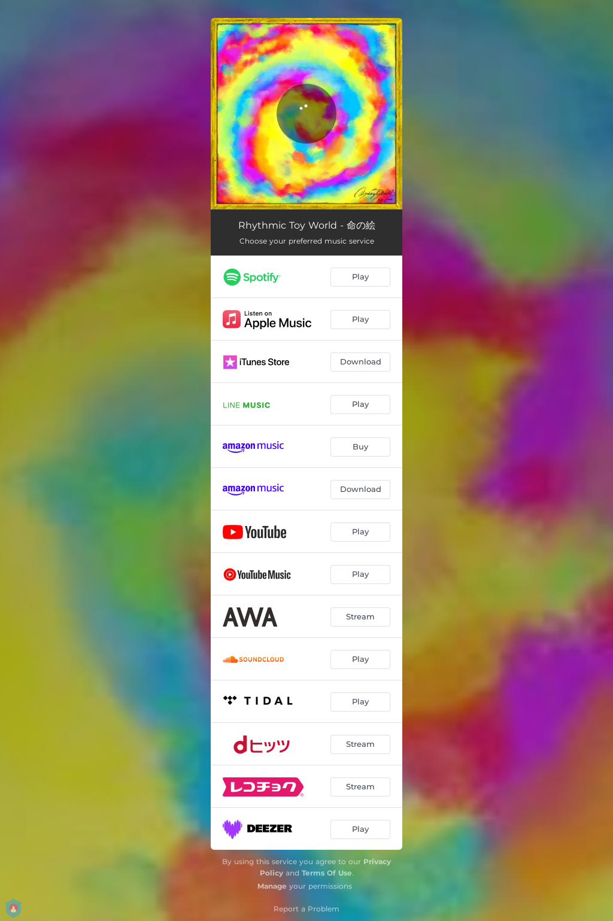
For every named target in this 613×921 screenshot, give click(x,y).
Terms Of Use (327, 872)
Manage (272, 886)
